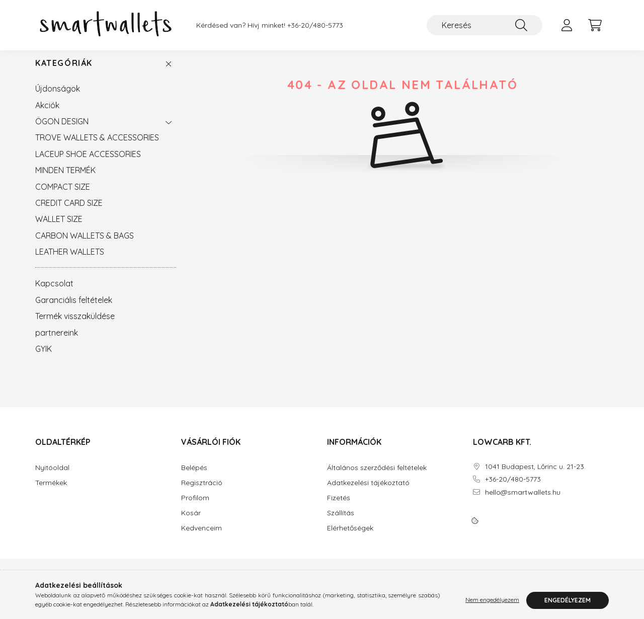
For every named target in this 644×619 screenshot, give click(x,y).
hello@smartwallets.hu (522, 502)
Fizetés (338, 508)
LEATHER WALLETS (69, 262)
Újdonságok (57, 99)
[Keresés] (484, 25)
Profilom (195, 508)
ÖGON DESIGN (62, 131)
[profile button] (566, 25)
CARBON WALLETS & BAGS (84, 246)
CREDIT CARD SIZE (69, 213)
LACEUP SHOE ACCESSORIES (88, 164)
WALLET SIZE (59, 229)
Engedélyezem (567, 600)
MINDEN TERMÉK (65, 180)
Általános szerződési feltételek (377, 478)
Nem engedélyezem (492, 600)
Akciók (47, 115)
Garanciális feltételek (73, 310)
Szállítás (340, 523)
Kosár (191, 523)
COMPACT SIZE (62, 197)
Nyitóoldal (52, 478)
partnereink (56, 343)
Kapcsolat (54, 293)
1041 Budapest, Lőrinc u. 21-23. (535, 477)
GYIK (43, 359)
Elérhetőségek (350, 538)
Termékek (51, 493)
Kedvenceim (201, 538)
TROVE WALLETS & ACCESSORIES (97, 147)
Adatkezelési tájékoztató (368, 493)
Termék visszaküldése (75, 326)
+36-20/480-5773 (315, 25)
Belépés (194, 478)
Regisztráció (201, 493)
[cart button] (595, 25)
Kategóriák (64, 73)
